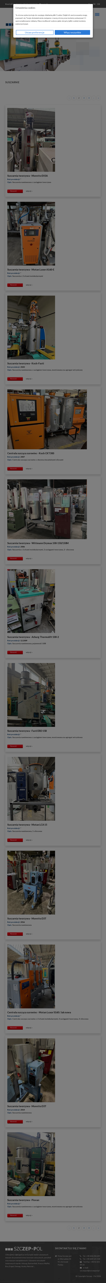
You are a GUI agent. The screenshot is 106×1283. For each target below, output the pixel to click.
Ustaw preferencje (34, 32)
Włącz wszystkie (72, 32)
